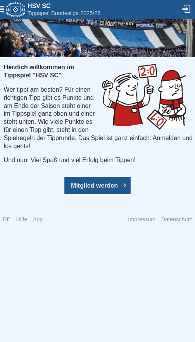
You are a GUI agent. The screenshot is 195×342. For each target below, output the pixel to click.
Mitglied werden (94, 185)
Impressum (141, 219)
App (38, 219)
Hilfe (22, 219)
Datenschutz (176, 219)
